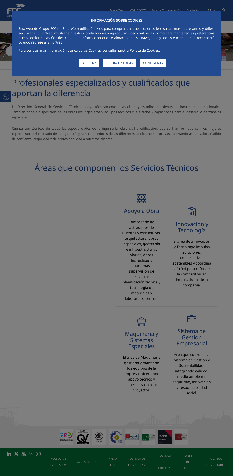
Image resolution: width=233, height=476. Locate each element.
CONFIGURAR (153, 63)
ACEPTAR (89, 63)
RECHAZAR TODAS (119, 63)
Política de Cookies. (144, 50)
